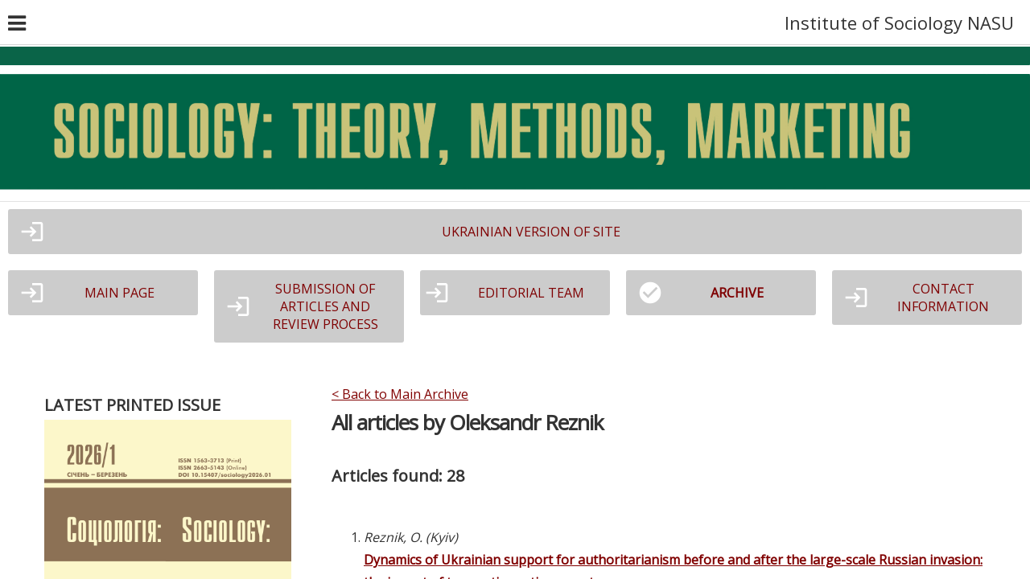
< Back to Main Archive (400, 394)
